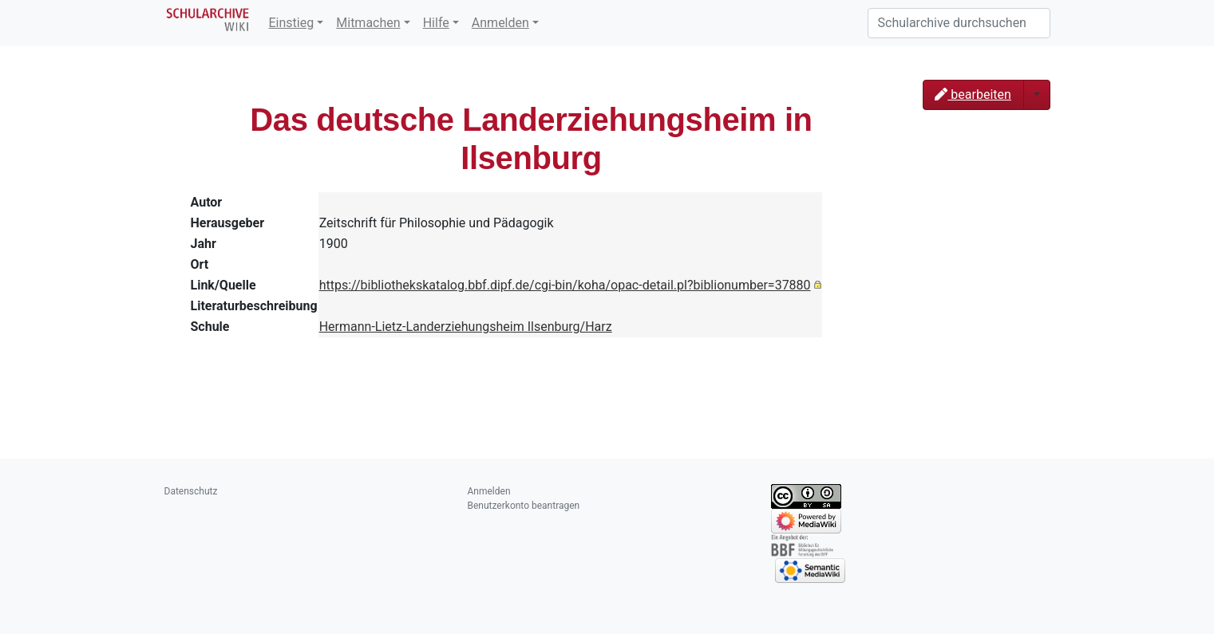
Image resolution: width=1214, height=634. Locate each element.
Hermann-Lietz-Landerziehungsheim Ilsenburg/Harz (465, 326)
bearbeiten (972, 94)
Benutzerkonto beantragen (524, 505)
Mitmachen (368, 22)
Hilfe (436, 22)
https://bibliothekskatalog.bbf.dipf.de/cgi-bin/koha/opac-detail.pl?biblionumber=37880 (565, 285)
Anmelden (500, 22)
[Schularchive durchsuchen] (959, 23)
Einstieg (291, 22)
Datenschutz (191, 491)
